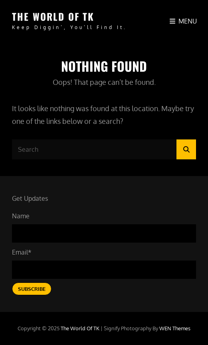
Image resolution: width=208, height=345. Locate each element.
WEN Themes (174, 328)
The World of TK (53, 16)
